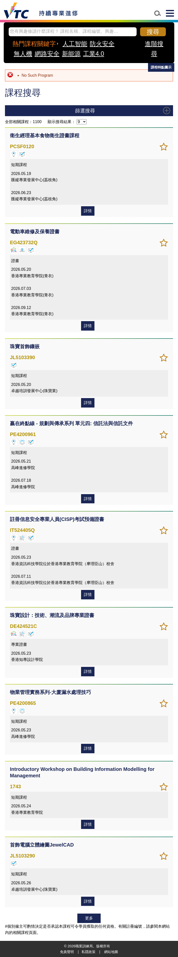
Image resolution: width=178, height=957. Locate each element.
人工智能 (74, 43)
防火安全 (102, 43)
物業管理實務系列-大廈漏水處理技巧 (50, 692)
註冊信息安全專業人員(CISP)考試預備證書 (57, 519)
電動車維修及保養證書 (34, 231)
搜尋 (153, 31)
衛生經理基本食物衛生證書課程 (44, 135)
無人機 (23, 53)
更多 (89, 918)
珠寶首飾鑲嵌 (25, 346)
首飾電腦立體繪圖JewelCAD (42, 845)
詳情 (88, 211)
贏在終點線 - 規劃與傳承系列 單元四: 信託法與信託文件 (71, 423)
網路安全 (47, 53)
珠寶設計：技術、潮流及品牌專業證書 (52, 615)
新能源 (71, 53)
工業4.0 (93, 53)
